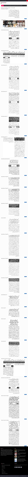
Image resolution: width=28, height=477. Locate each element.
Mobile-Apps (3, 466)
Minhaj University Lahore (5, 473)
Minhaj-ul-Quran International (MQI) (6, 465)
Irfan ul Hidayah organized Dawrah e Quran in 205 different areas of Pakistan (22, 457)
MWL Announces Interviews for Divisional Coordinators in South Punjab (21, 451)
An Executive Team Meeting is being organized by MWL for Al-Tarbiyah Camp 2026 (15, 5)
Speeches (3, 470)
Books (2, 469)
